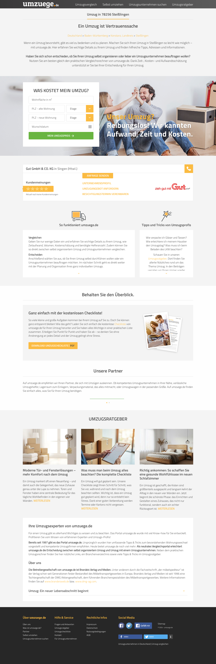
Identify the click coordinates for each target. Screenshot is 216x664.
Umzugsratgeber (182, 4)
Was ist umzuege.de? (32, 637)
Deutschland (75, 36)
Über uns (27, 633)
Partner (26, 641)
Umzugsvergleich (86, 4)
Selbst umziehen (113, 4)
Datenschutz (92, 637)
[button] (130, 646)
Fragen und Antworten (64, 633)
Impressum (92, 633)
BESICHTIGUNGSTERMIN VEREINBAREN (105, 194)
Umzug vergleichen (160, 653)
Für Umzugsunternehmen (66, 648)
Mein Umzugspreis (61, 136)
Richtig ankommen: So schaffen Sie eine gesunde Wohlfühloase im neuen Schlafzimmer (166, 483)
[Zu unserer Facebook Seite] (121, 635)
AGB (88, 644)
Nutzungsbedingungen (96, 641)
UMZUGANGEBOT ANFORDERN (100, 189)
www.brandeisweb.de (57, 591)
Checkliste (120, 324)
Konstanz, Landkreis (122, 36)
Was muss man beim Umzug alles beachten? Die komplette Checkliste (106, 481)
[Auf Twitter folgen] (129, 635)
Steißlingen (142, 36)
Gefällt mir (145, 635)
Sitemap (161, 633)
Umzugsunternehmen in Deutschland (134, 653)
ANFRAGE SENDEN (98, 176)
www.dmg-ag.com (85, 591)
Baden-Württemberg (96, 36)
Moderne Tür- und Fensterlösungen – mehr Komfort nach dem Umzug (49, 481)
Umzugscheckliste (62, 641)
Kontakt (58, 644)
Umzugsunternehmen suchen (147, 4)
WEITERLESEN (41, 510)
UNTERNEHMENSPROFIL (96, 183)
